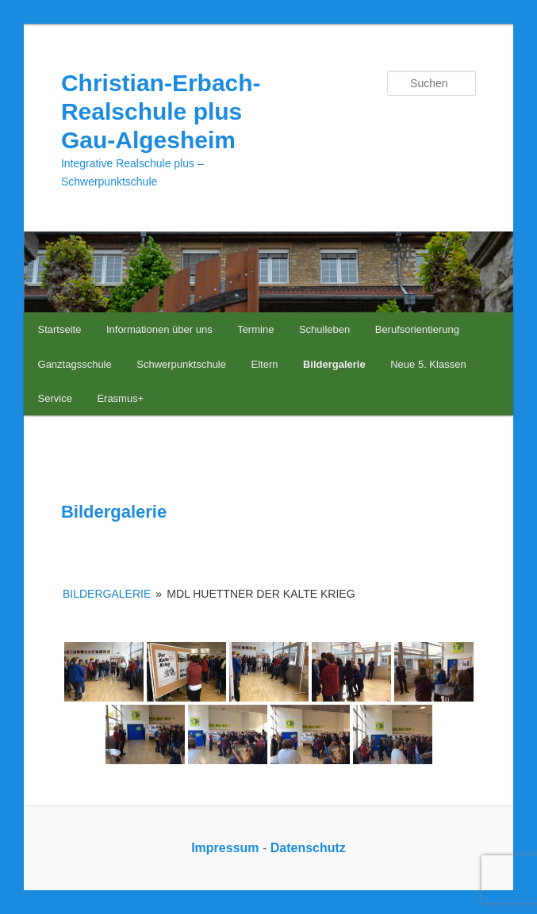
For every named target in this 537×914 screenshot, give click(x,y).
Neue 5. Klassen (428, 364)
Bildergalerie (334, 364)
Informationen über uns (159, 329)
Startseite (60, 329)
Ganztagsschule (75, 364)
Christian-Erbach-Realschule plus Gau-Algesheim (161, 111)
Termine (255, 329)
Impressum (225, 848)
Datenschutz (308, 848)
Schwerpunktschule (181, 364)
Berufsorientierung (417, 329)
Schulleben (324, 329)
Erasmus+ (120, 398)
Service (55, 398)
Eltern (264, 364)
